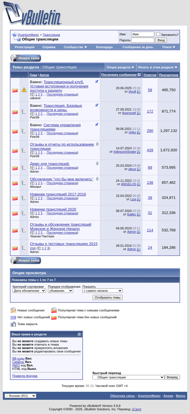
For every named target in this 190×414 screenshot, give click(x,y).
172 (150, 111)
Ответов (149, 75)
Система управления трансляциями (55, 127)
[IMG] (16, 365)
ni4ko (132, 132)
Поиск (169, 47)
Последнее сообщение (119, 74)
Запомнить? (167, 34)
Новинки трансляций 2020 (53, 209)
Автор (44, 75)
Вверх (180, 395)
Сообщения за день (138, 47)
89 (150, 167)
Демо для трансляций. (50, 164)
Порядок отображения (64, 286)
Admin (34, 171)
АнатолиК (129, 113)
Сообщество (75, 47)
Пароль (124, 40)
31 (150, 213)
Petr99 (34, 117)
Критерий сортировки (28, 286)
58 (150, 90)
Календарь (104, 47)
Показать (89, 286)
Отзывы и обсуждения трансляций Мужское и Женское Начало (60, 226)
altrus (132, 169)
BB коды (18, 358)
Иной (132, 91)
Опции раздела (119, 67)
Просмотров (168, 75)
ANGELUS (128, 184)
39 (150, 197)
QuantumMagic (28, 34)
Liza (133, 199)
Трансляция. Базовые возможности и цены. (56, 107)
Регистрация (25, 47)
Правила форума (24, 376)
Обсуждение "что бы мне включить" (61, 179)
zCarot (136, 409)
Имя (122, 34)
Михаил (35, 186)
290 (150, 131)
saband (35, 98)
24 (150, 247)
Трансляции (51, 34)
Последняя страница (62, 94)
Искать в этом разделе (156, 67)
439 (150, 150)
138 (150, 182)
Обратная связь (122, 395)
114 (150, 230)
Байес (131, 214)
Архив (168, 395)
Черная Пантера (42, 236)
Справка (48, 47)
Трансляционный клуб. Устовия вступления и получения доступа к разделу (59, 86)
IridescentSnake (124, 151)
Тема (33, 75)
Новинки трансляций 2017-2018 (58, 194)
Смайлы (18, 362)
